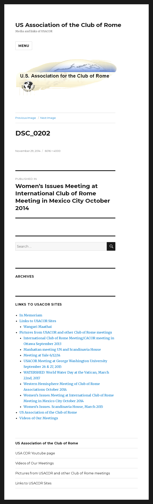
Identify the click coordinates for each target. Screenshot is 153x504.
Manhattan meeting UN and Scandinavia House (62, 349)
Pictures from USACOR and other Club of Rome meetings (65, 332)
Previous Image (25, 117)
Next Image (48, 117)
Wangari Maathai (38, 327)
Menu (23, 46)
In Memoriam (30, 315)
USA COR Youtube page (35, 453)
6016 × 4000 (53, 150)
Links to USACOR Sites (37, 321)
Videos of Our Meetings (38, 418)
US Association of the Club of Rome (68, 24)
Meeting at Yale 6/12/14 (42, 355)
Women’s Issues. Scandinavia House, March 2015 (63, 407)
